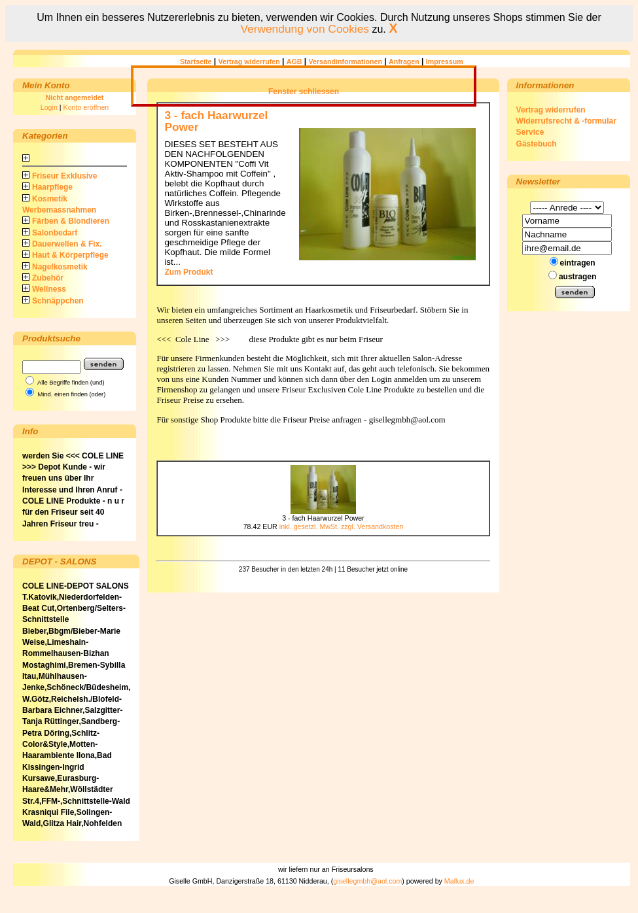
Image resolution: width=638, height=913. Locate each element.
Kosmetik (44, 198)
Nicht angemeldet (75, 97)
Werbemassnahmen (59, 210)
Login (49, 107)
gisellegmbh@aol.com (367, 881)
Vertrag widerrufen (249, 61)
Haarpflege (47, 187)
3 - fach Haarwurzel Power (216, 121)
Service (530, 132)
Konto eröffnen (86, 107)
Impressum (444, 61)
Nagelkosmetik (55, 266)
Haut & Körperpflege (65, 255)
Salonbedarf (49, 232)
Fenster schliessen (303, 91)
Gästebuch (536, 143)
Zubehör (42, 278)
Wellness (44, 289)
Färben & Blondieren (65, 221)
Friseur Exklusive (59, 176)
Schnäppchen (53, 300)
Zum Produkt (188, 272)
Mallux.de (459, 881)
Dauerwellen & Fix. (62, 244)
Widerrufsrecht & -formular (566, 121)
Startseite (196, 61)
